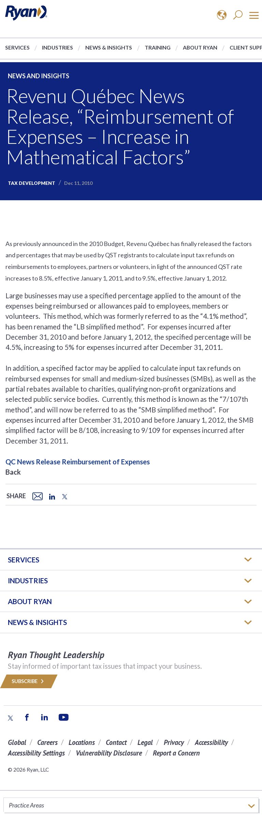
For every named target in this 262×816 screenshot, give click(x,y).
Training (158, 47)
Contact (116, 742)
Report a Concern (176, 753)
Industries (57, 47)
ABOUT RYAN (30, 601)
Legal (145, 742)
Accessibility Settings (36, 753)
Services (17, 47)
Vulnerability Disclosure (109, 753)
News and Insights (38, 76)
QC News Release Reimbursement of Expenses (77, 462)
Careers (47, 742)
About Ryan (200, 47)
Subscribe (29, 681)
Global (17, 742)
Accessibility (211, 742)
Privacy (174, 742)
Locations (82, 742)
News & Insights (108, 47)
